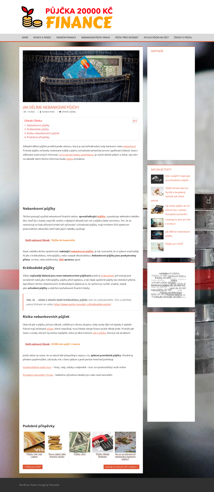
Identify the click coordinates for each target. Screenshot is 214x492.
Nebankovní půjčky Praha (95, 37)
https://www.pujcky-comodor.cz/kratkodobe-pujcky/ (82, 304)
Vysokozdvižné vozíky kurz (37, 367)
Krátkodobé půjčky (38, 129)
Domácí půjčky (69, 111)
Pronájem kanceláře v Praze (38, 375)
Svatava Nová (48, 111)
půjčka (69, 158)
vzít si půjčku (99, 332)
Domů (25, 37)
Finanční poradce (66, 37)
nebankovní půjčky (82, 251)
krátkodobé (107, 275)
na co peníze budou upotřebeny (76, 154)
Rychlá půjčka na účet (156, 37)
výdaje (50, 328)
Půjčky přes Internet (126, 37)
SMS (61, 259)
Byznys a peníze (42, 37)
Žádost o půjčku (183, 37)
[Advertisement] (81, 184)
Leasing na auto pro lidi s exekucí (120, 467)
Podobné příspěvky (38, 137)
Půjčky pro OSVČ (33, 467)
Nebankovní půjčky (38, 125)
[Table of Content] (134, 121)
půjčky (101, 216)
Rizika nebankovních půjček (43, 133)
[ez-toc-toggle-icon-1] (133, 121)
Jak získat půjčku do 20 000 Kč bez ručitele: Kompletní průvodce (177, 210)
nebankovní (129, 146)
